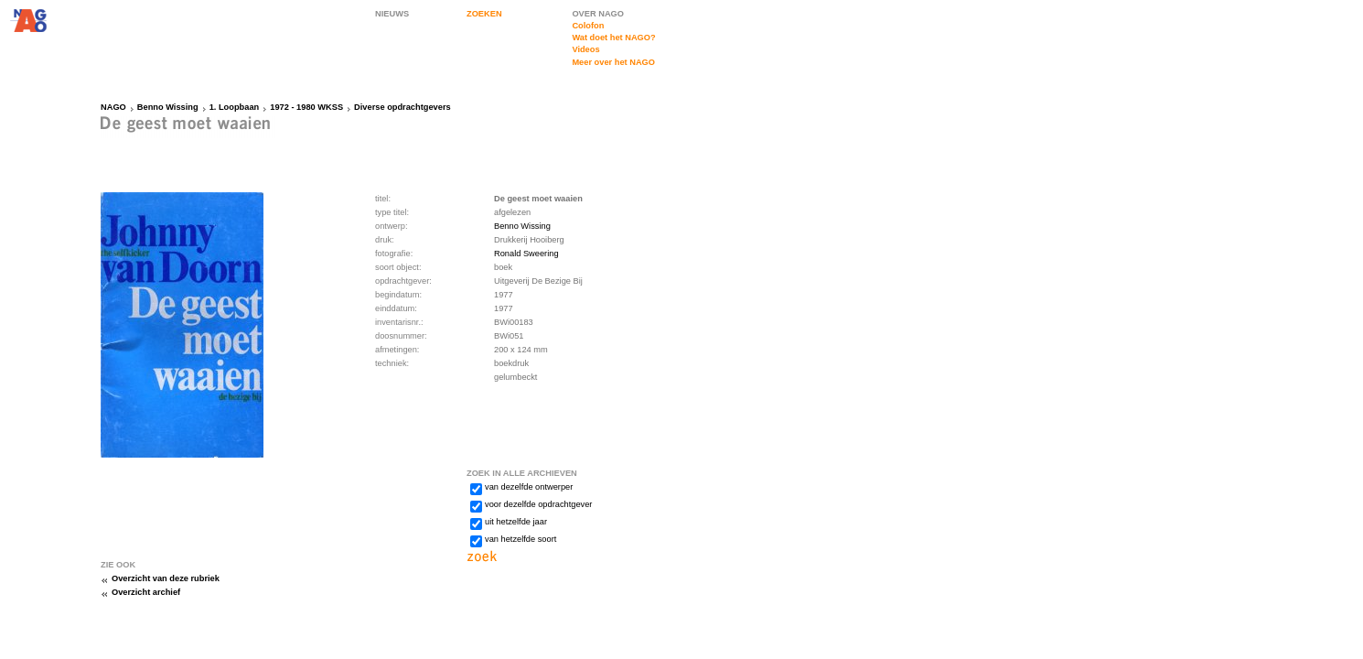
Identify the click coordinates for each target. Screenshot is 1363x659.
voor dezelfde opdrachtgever (538, 504)
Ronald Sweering (526, 253)
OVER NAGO (598, 13)
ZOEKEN (484, 13)
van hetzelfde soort (520, 539)
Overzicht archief (146, 592)
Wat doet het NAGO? (613, 37)
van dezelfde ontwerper (529, 487)
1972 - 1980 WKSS (306, 107)
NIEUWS (392, 13)
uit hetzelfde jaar (516, 521)
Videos (585, 49)
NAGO (113, 107)
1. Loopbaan (234, 107)
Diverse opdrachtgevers (402, 107)
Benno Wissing (168, 107)
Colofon (588, 25)
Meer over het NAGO (613, 62)
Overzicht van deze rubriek (166, 578)
